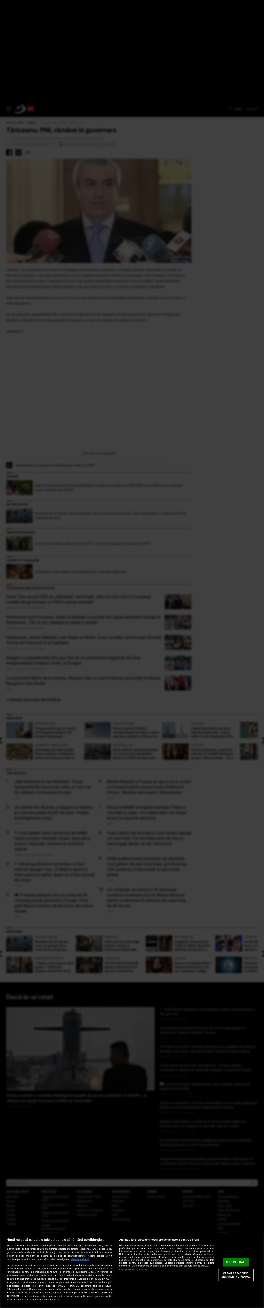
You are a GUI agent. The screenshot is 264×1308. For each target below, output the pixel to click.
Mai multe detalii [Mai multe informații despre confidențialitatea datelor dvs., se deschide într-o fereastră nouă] (80, 1259)
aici (34, 1285)
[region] (132, 1270)
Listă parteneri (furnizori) (133, 1269)
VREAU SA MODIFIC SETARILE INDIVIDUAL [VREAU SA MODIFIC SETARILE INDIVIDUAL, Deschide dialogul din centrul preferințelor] (235, 1275)
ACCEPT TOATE (235, 1262)
